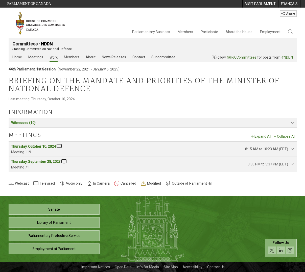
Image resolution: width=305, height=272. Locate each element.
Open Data (123, 267)
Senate (54, 209)
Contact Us (216, 267)
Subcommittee (163, 57)
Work (54, 57)
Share (288, 13)
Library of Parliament (54, 222)
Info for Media (147, 267)
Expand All (262, 136)
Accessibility (192, 267)
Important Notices (95, 267)
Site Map (171, 267)
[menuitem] (260, 4)
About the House (239, 32)
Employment (270, 32)
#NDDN (287, 57)
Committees (25, 43)
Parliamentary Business (151, 32)
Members (185, 32)
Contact (138, 57)
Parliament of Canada (29, 4)
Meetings (35, 57)
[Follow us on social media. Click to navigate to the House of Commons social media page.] (281, 248)
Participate (209, 32)
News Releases (114, 57)
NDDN (47, 43)
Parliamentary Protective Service (54, 236)
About (91, 57)
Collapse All (286, 136)
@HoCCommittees (241, 57)
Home (17, 57)
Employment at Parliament (54, 249)
